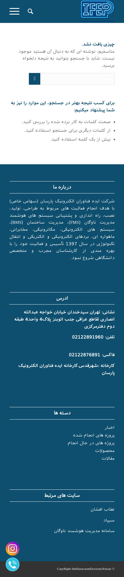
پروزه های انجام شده (94, 435)
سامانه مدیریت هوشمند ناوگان (84, 530)
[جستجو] (29, 11)
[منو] (16, 11)
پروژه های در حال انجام (91, 443)
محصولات (105, 450)
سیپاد (109, 520)
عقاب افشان (103, 509)
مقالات (108, 458)
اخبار (110, 427)
